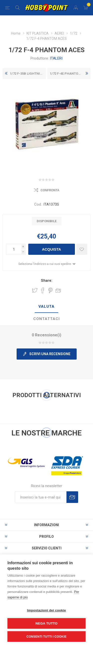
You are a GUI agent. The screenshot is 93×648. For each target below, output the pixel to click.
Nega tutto (46, 623)
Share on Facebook (42, 290)
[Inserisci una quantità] (13, 249)
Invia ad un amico (58, 290)
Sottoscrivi (72, 497)
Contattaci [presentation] (46, 319)
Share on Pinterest (50, 290)
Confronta (50, 190)
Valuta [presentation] (46, 306)
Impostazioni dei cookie (46, 610)
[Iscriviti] (40, 497)
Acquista (51, 249)
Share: (46, 280)
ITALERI (56, 58)
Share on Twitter (34, 290)
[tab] (46, 307)
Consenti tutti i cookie (46, 636)
